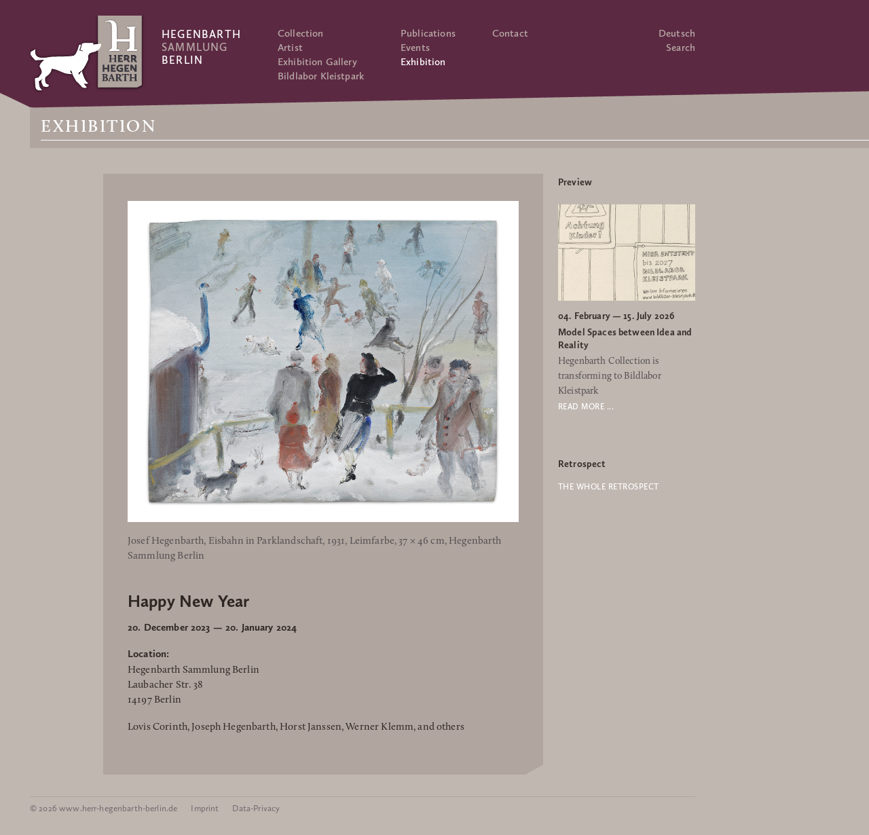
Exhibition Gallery (317, 62)
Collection (301, 33)
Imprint (205, 808)
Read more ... (586, 406)
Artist (290, 47)
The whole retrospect (608, 486)
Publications (428, 33)
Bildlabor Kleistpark (321, 76)
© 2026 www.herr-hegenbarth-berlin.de (103, 808)
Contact (510, 33)
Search (680, 47)
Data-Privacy (256, 808)
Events (415, 47)
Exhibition (423, 62)
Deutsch (677, 33)
